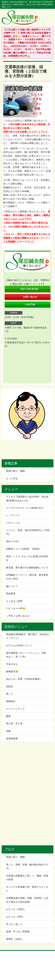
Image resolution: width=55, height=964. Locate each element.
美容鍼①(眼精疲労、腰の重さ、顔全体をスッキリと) (27, 636)
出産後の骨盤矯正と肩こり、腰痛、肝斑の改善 (27, 877)
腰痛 (8, 716)
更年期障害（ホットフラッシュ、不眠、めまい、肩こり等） (27, 655)
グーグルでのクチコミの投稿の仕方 (25, 508)
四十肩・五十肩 (14, 723)
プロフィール (13, 523)
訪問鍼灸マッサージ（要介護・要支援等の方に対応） (27, 577)
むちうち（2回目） (16, 909)
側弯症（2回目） (15, 939)
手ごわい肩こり (14, 924)
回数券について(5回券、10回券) (23, 549)
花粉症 (9, 686)
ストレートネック (15, 708)
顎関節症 (10, 701)
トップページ (13, 515)
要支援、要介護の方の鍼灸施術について (27, 567)
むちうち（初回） (15, 916)
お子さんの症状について (19, 645)
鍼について (12, 586)
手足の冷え (12, 664)
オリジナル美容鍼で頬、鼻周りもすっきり (27, 889)
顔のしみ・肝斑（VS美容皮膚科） (24, 679)
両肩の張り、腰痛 (15, 471)
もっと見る (12, 478)
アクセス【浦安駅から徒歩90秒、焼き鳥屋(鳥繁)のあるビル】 (27, 498)
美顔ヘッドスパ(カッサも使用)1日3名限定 (27, 558)
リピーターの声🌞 (15, 608)
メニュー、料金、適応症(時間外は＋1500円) (28, 532)
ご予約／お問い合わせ (17, 616)
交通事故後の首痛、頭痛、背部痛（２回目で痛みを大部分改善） (27, 900)
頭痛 (8, 731)
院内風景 (10, 593)
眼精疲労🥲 (12, 671)
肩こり (9, 694)
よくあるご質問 (14, 601)
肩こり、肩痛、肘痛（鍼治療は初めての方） (27, 866)
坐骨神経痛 (12, 738)
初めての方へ (13, 541)
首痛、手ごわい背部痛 (17, 931)
